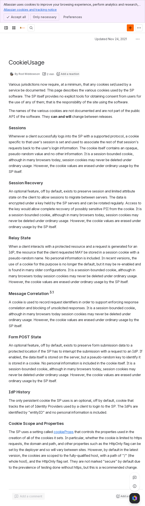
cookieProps (64, 432)
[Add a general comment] (28, 496)
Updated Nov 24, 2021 (111, 39)
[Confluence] (22, 27)
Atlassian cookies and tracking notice (30, 9)
